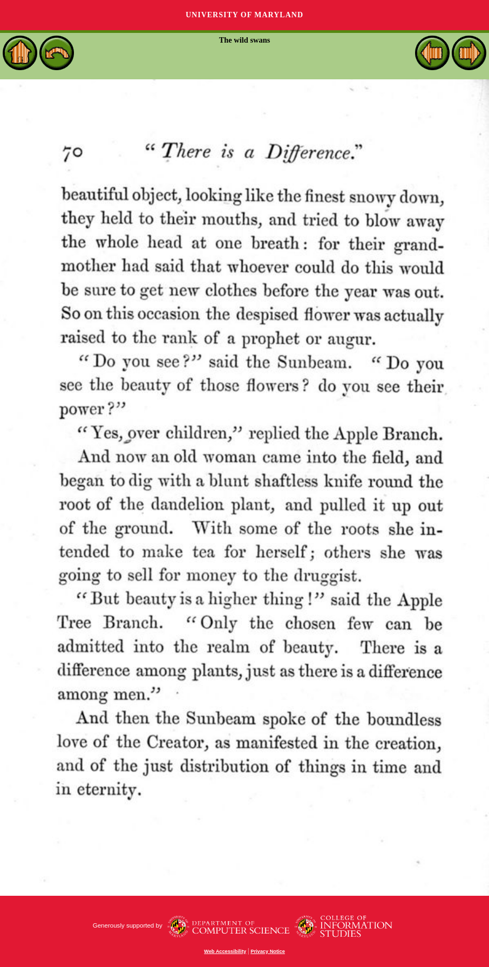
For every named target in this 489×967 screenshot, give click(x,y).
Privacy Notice (267, 951)
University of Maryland (244, 15)
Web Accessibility (225, 951)
